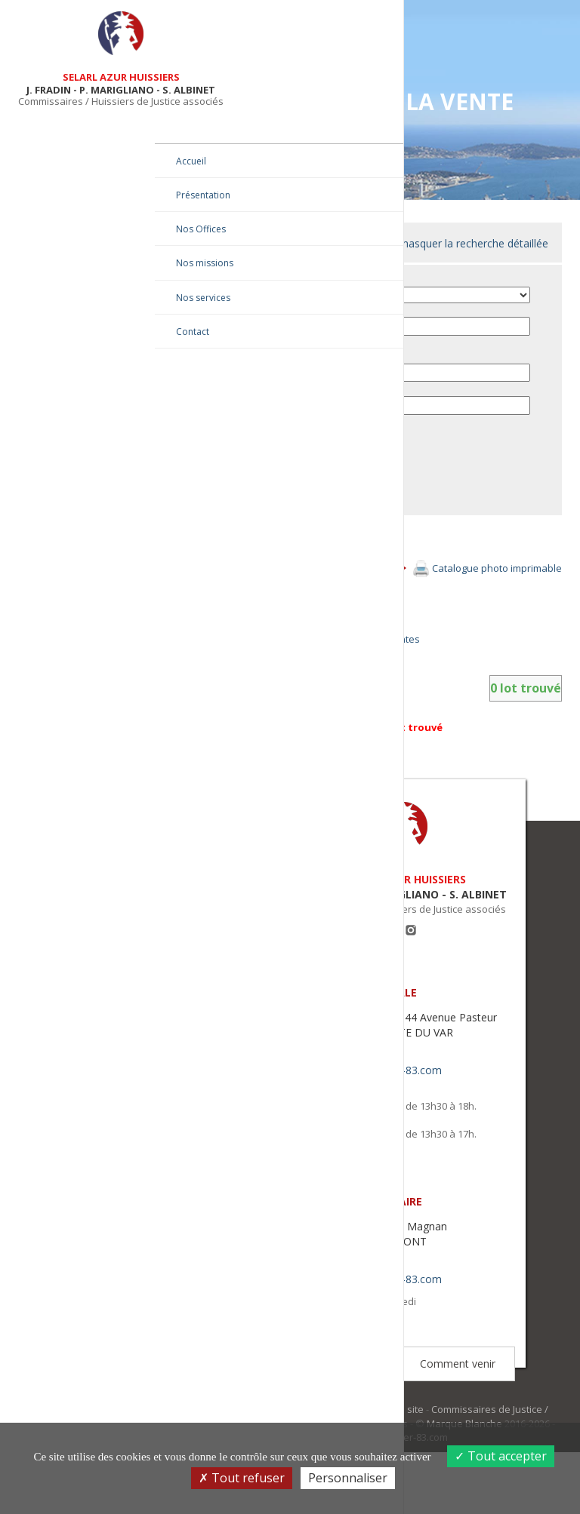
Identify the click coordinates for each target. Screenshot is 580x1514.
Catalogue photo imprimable (497, 582)
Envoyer (305, 512)
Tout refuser (242, 1477)
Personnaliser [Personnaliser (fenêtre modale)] (347, 1477)
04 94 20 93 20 (374, 1114)
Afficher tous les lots (347, 611)
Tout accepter (501, 1456)
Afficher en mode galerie (357, 632)
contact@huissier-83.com (399, 1129)
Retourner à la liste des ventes (371, 653)
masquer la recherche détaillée (475, 243)
